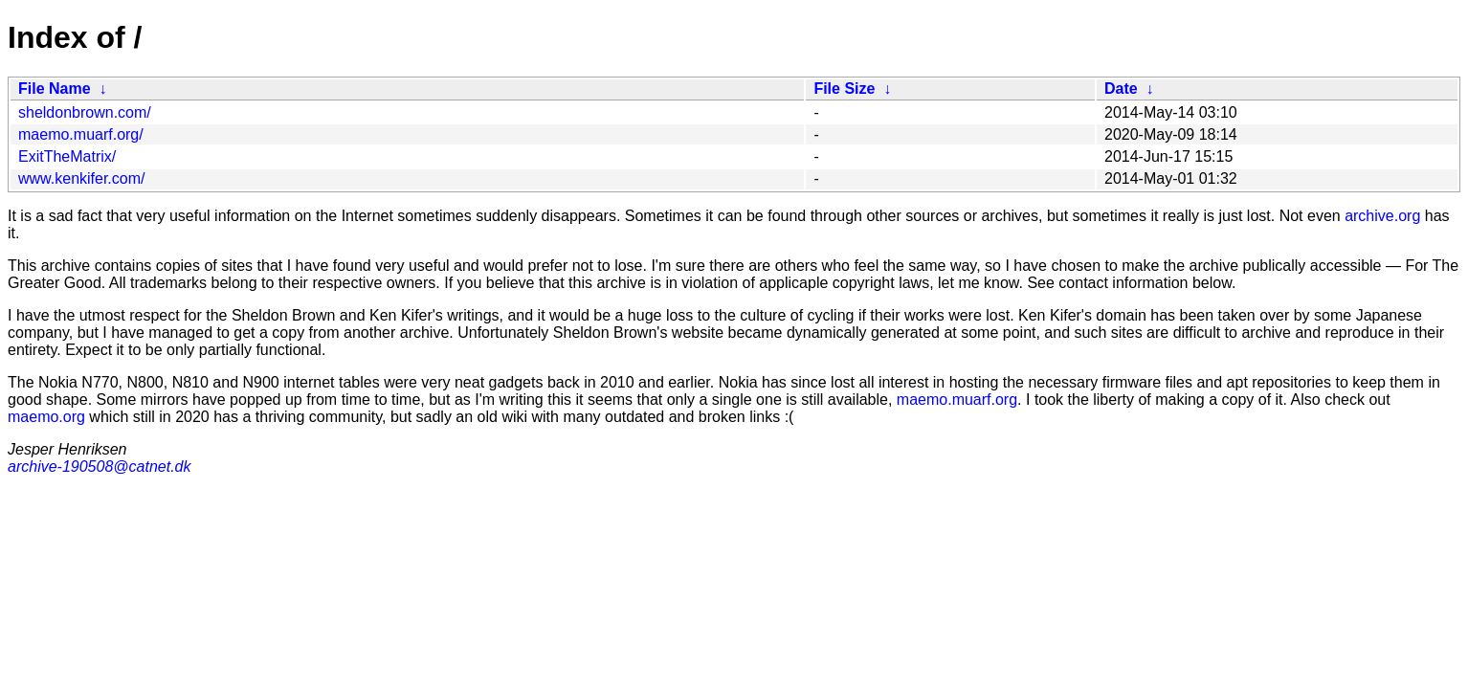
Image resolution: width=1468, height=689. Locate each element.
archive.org (1382, 216)
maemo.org (46, 417)
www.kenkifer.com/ (81, 178)
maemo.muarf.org (957, 399)
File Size (844, 88)
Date (1121, 88)
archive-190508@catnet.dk (99, 466)
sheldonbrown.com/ (84, 112)
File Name (54, 88)
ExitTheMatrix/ (67, 156)
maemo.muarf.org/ (81, 134)
